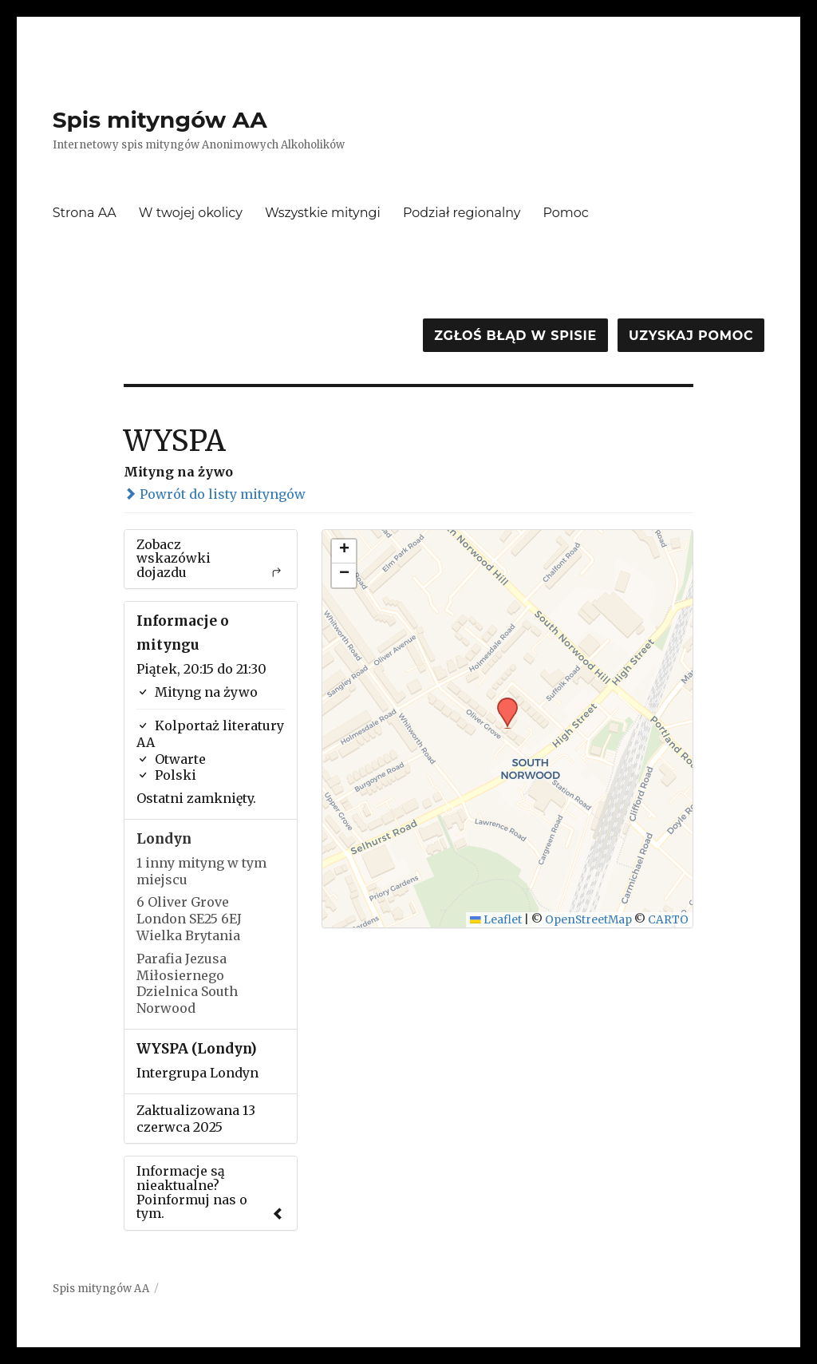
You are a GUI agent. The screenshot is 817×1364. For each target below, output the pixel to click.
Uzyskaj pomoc (691, 335)
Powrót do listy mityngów (215, 494)
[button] (502, 702)
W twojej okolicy (191, 212)
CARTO (668, 920)
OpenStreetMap (588, 920)
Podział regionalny (462, 212)
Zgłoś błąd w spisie (515, 335)
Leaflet (496, 920)
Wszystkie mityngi (323, 212)
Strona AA (84, 212)
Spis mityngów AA (160, 119)
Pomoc (566, 212)
